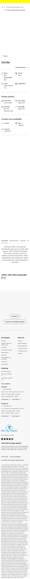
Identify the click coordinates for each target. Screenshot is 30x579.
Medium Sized (4, 352)
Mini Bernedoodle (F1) (8, 77)
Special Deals (4, 364)
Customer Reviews (22, 348)
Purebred (3, 340)
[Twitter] (10, 439)
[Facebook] (2, 439)
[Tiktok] (7, 439)
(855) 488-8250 (7, 389)
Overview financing (6, 371)
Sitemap (20, 353)
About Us (20, 340)
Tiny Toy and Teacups (6, 350)
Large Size (4, 355)
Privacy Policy (4, 456)
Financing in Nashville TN (6, 378)
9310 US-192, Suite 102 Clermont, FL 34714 (12, 391)
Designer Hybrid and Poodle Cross (6, 344)
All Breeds (3, 347)
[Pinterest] (12, 439)
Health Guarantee (22, 343)
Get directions (6, 399)
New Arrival (4, 361)
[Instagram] (4, 439)
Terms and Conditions (15, 456)
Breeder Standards (22, 346)
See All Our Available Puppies (15, 322)
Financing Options (22, 67)
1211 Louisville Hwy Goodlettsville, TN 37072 (12, 408)
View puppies (16, 399)
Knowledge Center (22, 351)
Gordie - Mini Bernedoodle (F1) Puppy (15, 10)
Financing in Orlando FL (6, 374)
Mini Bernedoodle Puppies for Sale (14, 7)
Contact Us (15, 316)
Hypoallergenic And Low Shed (6, 358)
